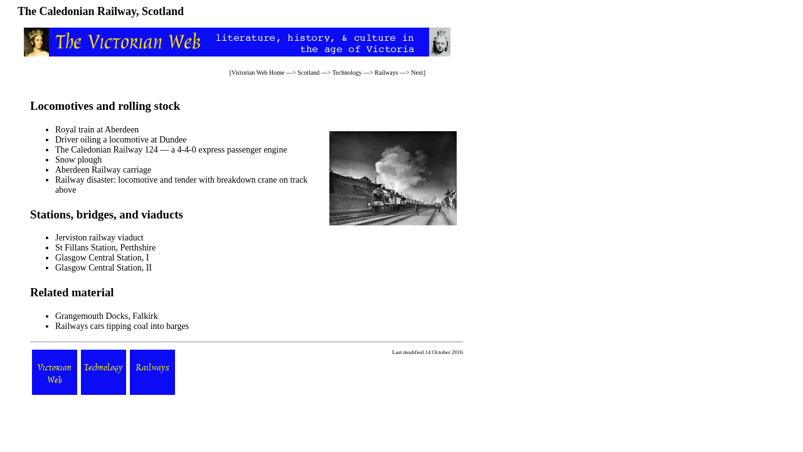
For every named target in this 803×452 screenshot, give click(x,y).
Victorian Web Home (258, 72)
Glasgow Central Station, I (102, 257)
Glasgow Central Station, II (103, 267)
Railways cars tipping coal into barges (122, 326)
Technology (347, 72)
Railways (386, 72)
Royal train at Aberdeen (97, 129)
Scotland (308, 72)
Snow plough (78, 159)
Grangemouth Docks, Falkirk (106, 316)
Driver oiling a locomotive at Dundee (121, 139)
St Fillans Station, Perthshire (105, 247)
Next (417, 72)
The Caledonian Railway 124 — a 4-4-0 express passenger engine (171, 149)
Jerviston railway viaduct (99, 237)
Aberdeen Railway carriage (103, 170)
